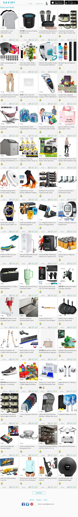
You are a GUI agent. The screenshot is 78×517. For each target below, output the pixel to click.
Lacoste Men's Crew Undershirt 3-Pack (7, 32)
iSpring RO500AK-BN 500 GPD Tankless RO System (28, 255)
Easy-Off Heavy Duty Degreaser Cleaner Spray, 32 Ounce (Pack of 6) (28, 160)
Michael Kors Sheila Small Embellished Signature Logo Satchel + (47, 352)
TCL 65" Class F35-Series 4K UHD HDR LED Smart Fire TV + (29, 97)
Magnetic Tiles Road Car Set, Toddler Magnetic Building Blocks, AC (28, 384)
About (31, 500)
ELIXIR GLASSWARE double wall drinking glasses (28, 223)
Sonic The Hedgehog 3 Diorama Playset (7, 447)
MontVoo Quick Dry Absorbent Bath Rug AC (27, 319)
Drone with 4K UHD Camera (66, 446)
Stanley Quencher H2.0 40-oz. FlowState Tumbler (29, 287)
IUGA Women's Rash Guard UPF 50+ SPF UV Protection (28, 479)
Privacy (39, 500)
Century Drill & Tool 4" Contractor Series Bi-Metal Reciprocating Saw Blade (47, 320)
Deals (30, 3)
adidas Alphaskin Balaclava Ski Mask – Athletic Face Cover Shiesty (48, 416)
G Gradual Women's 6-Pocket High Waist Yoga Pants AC (9, 96)
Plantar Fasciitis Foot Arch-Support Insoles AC (8, 255)
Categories (39, 3)
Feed (45, 500)
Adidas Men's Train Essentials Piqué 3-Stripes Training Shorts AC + (8, 320)
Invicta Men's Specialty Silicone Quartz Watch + (9, 223)
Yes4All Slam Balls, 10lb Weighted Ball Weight (65, 479)
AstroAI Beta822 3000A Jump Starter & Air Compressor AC (47, 255)
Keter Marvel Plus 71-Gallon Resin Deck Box (9, 287)
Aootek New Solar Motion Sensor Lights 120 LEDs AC (8, 415)
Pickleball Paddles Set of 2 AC (67, 414)
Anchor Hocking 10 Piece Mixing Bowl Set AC (27, 447)
